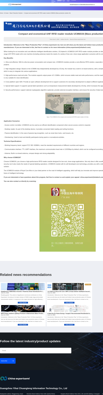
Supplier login (82, 2)
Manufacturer (79, 7)
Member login (77, 2)
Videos (72, 7)
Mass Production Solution (29, 11)
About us (87, 7)
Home (56, 7)
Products (62, 7)
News (67, 7)
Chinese (88, 2)
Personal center (71, 2)
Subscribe (32, 2)
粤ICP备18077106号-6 (54, 392)
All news (19, 11)
